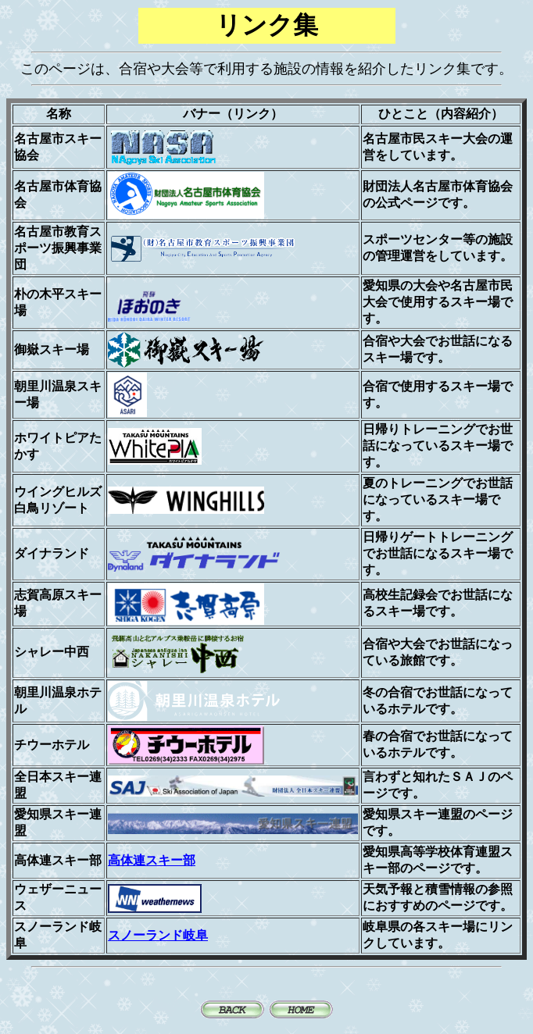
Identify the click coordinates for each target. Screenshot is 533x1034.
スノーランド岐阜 (158, 935)
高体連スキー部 (151, 860)
